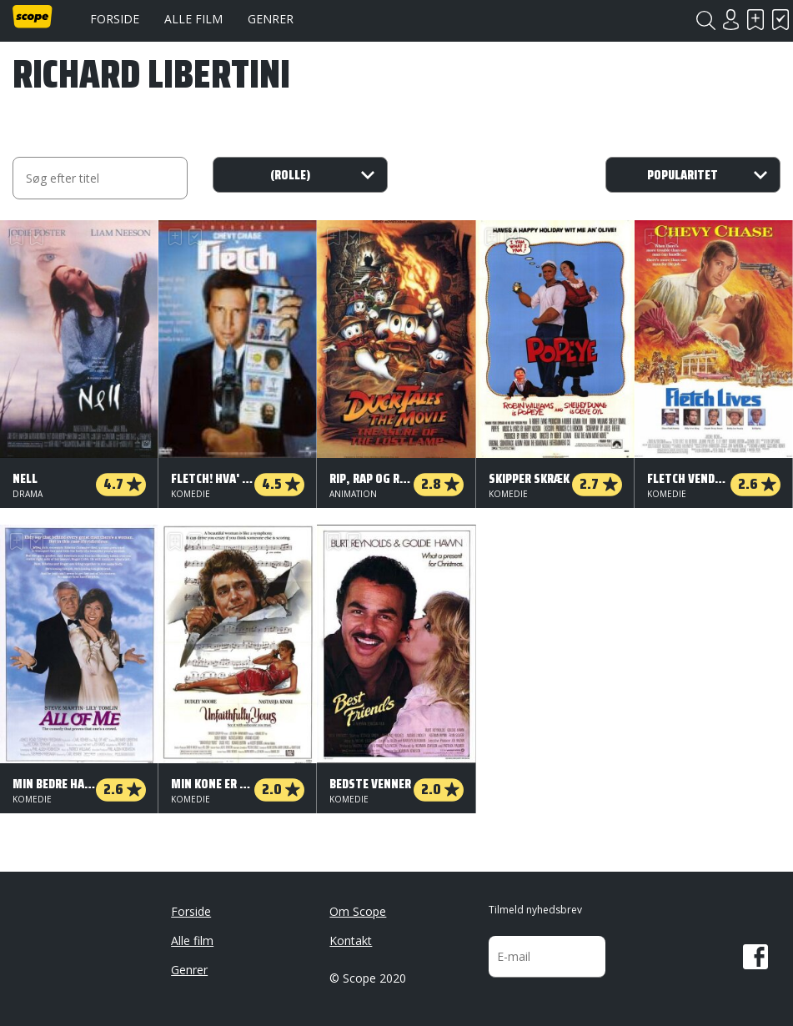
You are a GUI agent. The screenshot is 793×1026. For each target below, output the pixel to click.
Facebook (755, 956)
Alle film (193, 19)
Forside (114, 19)
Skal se (755, 19)
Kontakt (350, 940)
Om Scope (357, 911)
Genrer (271, 19)
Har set (780, 19)
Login (730, 19)
